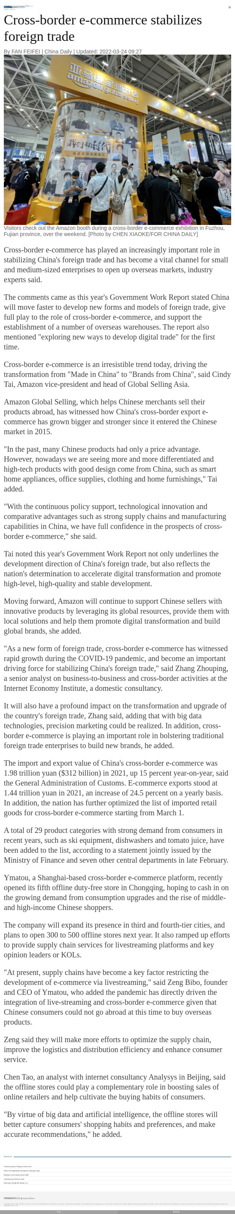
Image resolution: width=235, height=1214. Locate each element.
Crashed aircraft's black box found (14, 1179)
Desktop (176, 1212)
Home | (6, 9)
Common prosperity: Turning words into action (17, 1166)
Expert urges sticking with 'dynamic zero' (16, 1183)
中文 (59, 1212)
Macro (12, 9)
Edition (29, 6)
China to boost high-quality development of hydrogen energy (22, 1171)
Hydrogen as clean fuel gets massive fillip (16, 1175)
